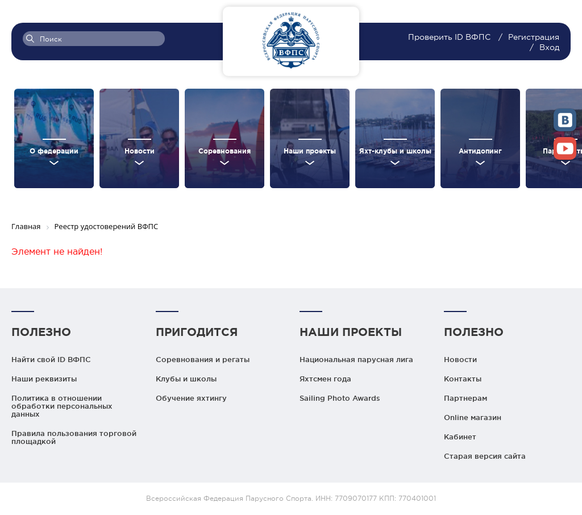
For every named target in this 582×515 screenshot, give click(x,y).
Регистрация (533, 36)
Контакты (462, 379)
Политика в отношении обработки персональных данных (62, 406)
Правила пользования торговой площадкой (73, 437)
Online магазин (472, 417)
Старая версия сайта (485, 456)
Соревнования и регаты (203, 359)
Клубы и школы (186, 379)
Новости (460, 359)
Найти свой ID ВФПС (51, 359)
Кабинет (460, 437)
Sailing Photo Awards (340, 398)
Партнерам (465, 398)
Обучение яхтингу (191, 398)
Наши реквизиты (44, 379)
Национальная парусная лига (356, 359)
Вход (549, 47)
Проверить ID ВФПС (450, 36)
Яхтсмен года (325, 379)
